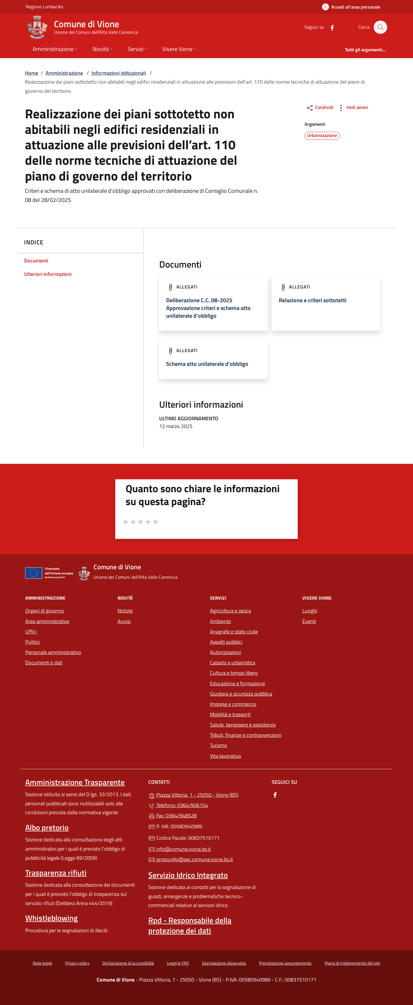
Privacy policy (77, 963)
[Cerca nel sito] (380, 27)
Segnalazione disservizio (224, 963)
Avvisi (124, 621)
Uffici (31, 631)
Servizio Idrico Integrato (188, 875)
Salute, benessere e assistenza (243, 725)
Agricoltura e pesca (230, 611)
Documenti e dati (44, 662)
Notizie (125, 611)
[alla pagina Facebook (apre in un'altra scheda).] (329, 27)
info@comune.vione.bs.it (179, 849)
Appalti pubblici (226, 642)
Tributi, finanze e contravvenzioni (245, 735)
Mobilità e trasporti (230, 714)
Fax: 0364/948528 (172, 815)
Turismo (218, 745)
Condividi (320, 108)
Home (31, 73)
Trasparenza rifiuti (56, 873)
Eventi (309, 621)
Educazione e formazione (237, 683)
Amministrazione (64, 73)
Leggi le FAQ (178, 963)
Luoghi (309, 611)
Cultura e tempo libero (234, 673)
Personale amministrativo (53, 652)
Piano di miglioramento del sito (352, 963)
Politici (32, 642)
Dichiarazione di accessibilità (128, 963)
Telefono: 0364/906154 (178, 805)
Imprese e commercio (233, 704)
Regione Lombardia (44, 6)
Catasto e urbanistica (232, 662)
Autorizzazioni (225, 652)
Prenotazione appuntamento (285, 963)
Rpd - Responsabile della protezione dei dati (189, 925)
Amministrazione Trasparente (75, 782)
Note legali (42, 963)
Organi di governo (44, 611)
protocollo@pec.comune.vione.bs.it (190, 859)
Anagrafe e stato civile (234, 631)
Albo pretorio (47, 827)
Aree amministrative (47, 621)
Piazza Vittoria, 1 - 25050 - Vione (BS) (206, 794)
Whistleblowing (51, 918)
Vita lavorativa (225, 756)
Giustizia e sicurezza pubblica (241, 694)
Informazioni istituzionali (118, 73)
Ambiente (220, 621)
